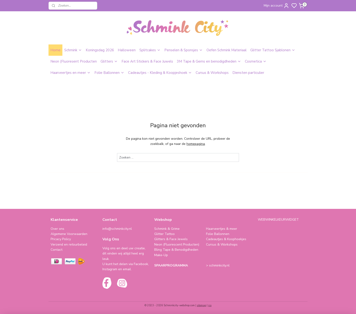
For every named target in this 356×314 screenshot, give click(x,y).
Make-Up (161, 255)
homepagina (195, 144)
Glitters (109, 61)
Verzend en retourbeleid (69, 244)
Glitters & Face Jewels (171, 239)
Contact (56, 249)
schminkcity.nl (219, 265)
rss (209, 305)
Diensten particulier (248, 72)
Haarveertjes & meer (221, 229)
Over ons (57, 229)
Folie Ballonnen (109, 72)
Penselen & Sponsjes (183, 50)
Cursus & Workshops (212, 72)
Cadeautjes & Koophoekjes (226, 239)
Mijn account (276, 5)
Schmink (73, 50)
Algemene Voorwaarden (69, 234)
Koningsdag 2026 (100, 50)
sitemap (201, 305)
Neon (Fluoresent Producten (73, 61)
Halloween (127, 50)
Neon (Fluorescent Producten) (176, 244)
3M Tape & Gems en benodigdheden (209, 61)
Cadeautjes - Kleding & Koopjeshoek (160, 72)
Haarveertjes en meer (70, 72)
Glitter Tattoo (164, 234)
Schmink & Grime (167, 229)
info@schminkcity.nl (117, 229)
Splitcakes (150, 50)
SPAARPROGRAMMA (171, 265)
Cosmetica (256, 61)
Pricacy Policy (61, 239)
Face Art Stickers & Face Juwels (147, 61)
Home (55, 50)
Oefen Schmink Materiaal (226, 50)
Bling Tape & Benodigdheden (176, 249)
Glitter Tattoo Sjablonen (272, 50)
